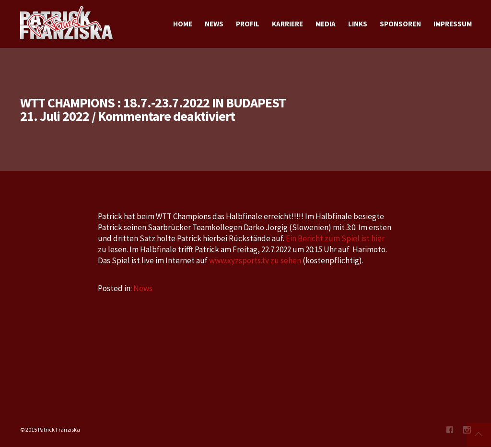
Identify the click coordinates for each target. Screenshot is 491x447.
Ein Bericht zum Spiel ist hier (335, 238)
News (142, 288)
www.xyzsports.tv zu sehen (255, 260)
